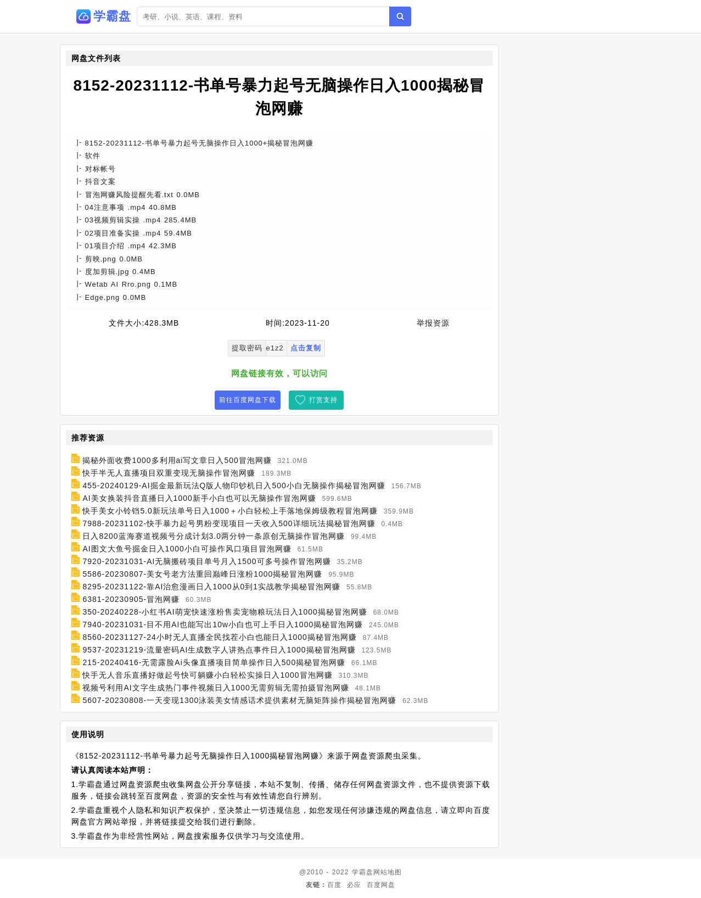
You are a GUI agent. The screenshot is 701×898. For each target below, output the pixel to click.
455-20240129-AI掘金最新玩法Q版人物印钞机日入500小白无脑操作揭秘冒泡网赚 (233, 485)
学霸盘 (362, 872)
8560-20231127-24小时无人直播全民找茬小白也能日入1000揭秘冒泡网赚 (219, 637)
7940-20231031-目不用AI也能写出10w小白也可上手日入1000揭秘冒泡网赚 (222, 624)
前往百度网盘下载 (247, 400)
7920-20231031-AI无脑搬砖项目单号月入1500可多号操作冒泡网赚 (206, 561)
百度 (334, 885)
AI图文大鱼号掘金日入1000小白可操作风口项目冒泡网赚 (186, 548)
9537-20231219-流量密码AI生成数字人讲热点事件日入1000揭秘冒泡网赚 (218, 649)
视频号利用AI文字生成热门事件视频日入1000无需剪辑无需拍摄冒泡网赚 (215, 687)
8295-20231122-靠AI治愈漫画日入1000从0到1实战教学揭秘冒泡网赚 (211, 586)
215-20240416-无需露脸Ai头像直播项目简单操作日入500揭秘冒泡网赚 (213, 662)
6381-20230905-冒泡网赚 (131, 599)
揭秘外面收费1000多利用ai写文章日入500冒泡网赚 (176, 460)
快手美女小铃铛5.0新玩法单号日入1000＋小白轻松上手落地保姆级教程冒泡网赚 (230, 510)
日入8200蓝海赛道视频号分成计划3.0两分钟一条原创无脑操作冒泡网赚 (213, 536)
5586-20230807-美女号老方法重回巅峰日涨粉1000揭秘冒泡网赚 (202, 574)
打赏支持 (323, 400)
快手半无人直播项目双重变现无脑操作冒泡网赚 (168, 472)
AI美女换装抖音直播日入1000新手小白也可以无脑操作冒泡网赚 (199, 498)
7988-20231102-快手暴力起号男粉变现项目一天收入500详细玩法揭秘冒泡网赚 (228, 523)
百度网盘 (381, 885)
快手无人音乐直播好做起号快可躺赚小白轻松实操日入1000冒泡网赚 (207, 675)
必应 (354, 885)
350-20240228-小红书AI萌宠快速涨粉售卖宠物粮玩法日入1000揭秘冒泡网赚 (224, 611)
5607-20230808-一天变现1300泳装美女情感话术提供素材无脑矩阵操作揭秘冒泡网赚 (239, 700)
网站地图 (387, 872)
